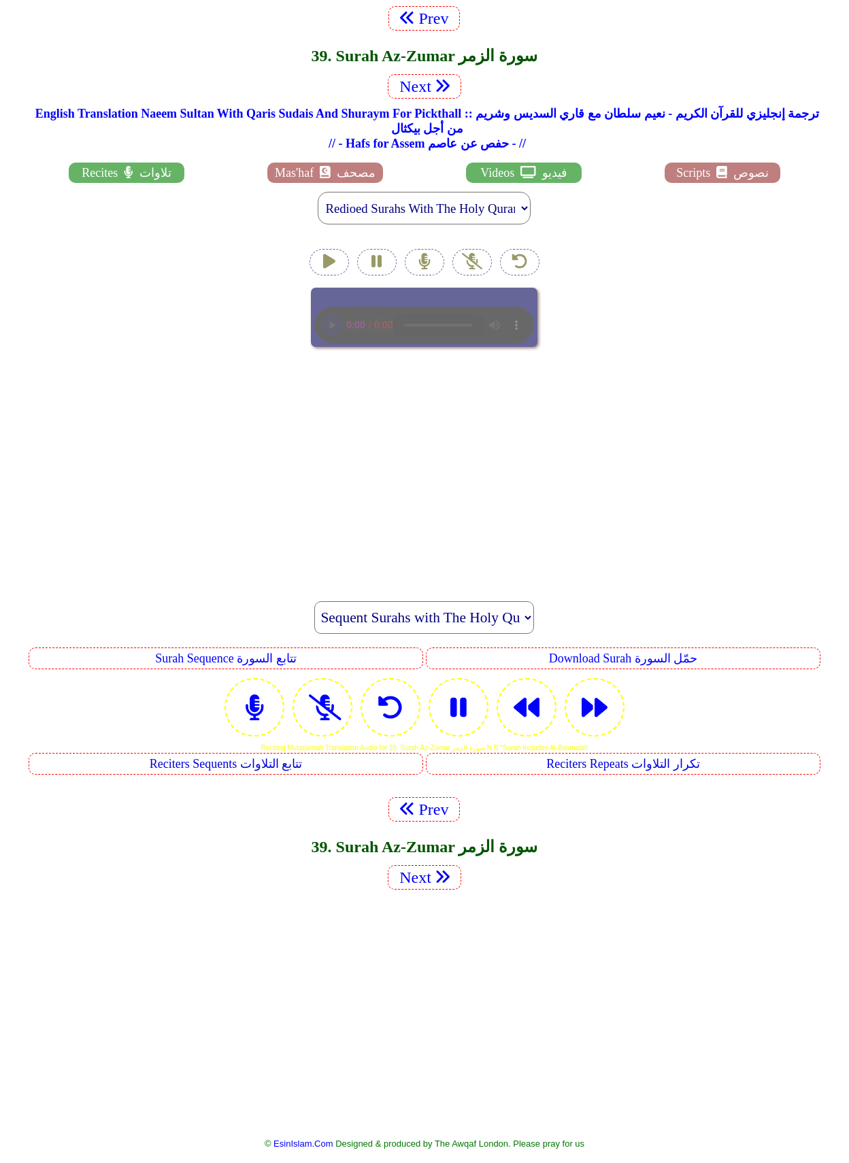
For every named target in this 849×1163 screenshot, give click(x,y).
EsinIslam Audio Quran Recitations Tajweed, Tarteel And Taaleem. (424, 317)
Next (424, 86)
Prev (424, 18)
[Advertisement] (424, 466)
